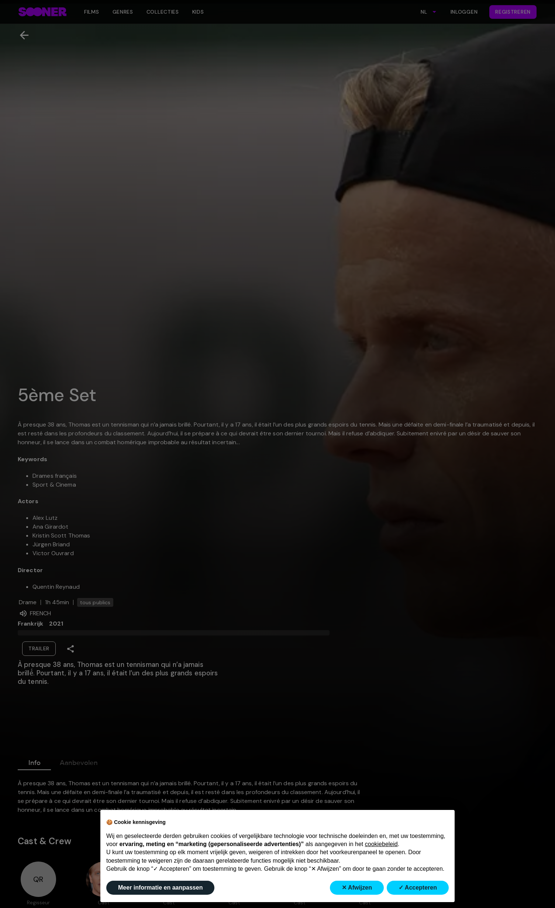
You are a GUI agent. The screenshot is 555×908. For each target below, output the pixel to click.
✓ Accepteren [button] (418, 887)
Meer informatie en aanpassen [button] (160, 887)
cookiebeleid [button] (381, 844)
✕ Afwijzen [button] (357, 887)
